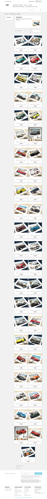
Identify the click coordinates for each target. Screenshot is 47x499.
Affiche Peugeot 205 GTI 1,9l (21, 272)
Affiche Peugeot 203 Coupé (35, 235)
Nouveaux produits (8, 488)
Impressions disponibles (19, 6)
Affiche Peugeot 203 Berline (21, 235)
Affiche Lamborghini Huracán (21, 347)
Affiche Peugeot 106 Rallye (35, 86)
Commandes (26, 491)
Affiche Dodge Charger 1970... (21, 385)
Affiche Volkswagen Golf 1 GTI (35, 216)
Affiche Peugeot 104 (28, 459)
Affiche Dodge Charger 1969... (35, 385)
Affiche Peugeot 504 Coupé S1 (21, 310)
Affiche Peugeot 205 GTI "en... (21, 403)
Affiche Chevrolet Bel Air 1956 (35, 329)
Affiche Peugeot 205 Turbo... (21, 291)
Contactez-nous (8, 1)
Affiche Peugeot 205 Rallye (35, 272)
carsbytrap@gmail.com (39, 493)
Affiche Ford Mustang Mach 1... (35, 441)
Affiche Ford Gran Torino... (35, 403)
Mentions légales (18, 490)
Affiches (30, 5)
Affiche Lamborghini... (35, 142)
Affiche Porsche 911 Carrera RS (35, 179)
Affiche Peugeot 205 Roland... (21, 123)
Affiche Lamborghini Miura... (21, 160)
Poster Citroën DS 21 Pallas (21, 104)
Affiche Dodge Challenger (35, 160)
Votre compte (27, 487)
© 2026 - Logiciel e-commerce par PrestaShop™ (23, 497)
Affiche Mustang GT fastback (21, 179)
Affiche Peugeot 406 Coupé (21, 329)
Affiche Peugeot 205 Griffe (21, 67)
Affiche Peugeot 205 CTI (35, 67)
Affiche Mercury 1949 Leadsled (21, 216)
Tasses (25, 5)
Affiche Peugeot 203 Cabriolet (21, 254)
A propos (16, 494)
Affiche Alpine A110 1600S (21, 422)
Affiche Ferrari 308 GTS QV (35, 366)
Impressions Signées (18, 5)
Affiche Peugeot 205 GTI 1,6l (35, 254)
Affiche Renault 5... (21, 441)
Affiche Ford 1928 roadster (35, 198)
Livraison (16, 488)
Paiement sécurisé (18, 495)
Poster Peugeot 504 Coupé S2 (35, 310)
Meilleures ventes (8, 490)
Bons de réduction (27, 495)
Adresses (26, 494)
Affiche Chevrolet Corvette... (21, 142)
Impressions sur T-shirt (31, 6)
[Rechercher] (35, 10)
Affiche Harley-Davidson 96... (35, 104)
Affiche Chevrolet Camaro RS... (35, 123)
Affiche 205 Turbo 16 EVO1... (21, 48)
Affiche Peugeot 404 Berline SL (35, 347)
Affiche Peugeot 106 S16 (21, 86)
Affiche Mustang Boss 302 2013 (21, 198)
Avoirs (25, 492)
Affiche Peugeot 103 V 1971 (35, 48)
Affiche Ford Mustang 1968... (35, 422)
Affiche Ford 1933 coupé (21, 366)
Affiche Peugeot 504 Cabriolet (35, 291)
